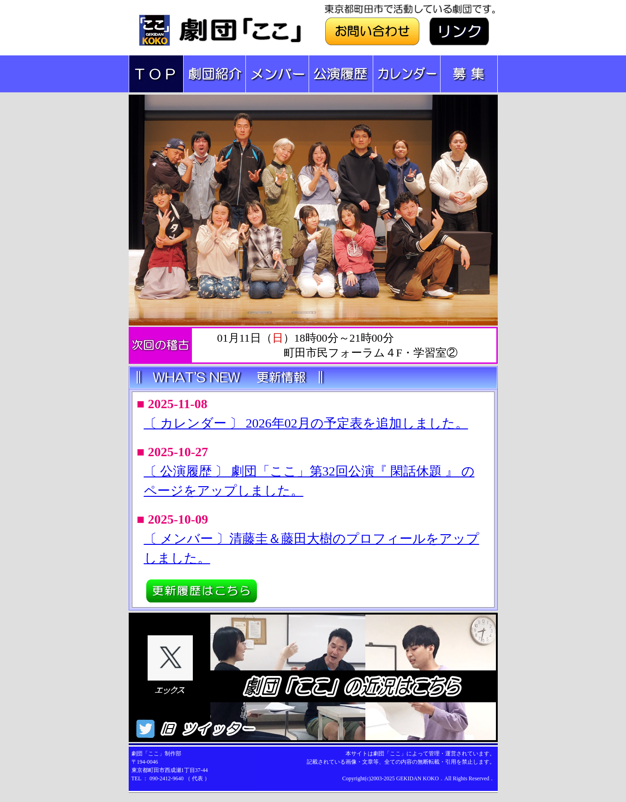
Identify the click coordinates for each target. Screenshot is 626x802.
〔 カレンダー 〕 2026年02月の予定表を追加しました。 (306, 423)
